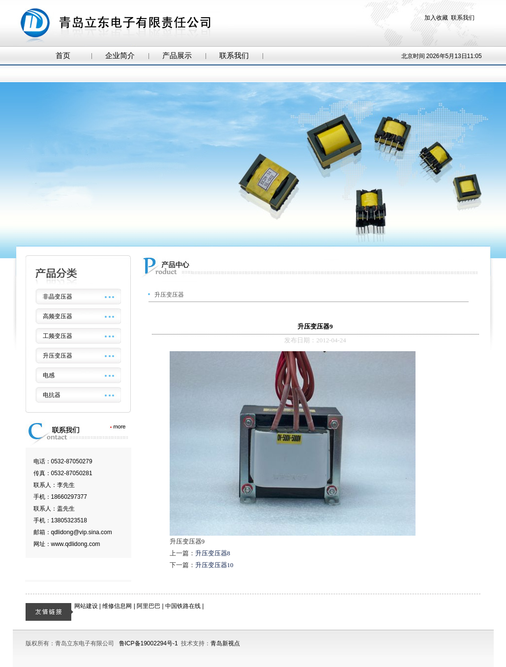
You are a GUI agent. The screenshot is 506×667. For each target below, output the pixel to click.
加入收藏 (436, 17)
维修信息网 (117, 606)
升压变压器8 (213, 553)
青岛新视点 (225, 643)
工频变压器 (57, 336)
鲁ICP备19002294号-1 (148, 643)
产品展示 (177, 56)
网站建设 (86, 606)
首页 (63, 56)
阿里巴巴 (148, 606)
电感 (49, 375)
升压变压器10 (214, 565)
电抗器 (51, 395)
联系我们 (463, 17)
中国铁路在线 (183, 606)
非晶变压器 (57, 296)
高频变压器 (57, 316)
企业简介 (120, 56)
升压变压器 (57, 355)
